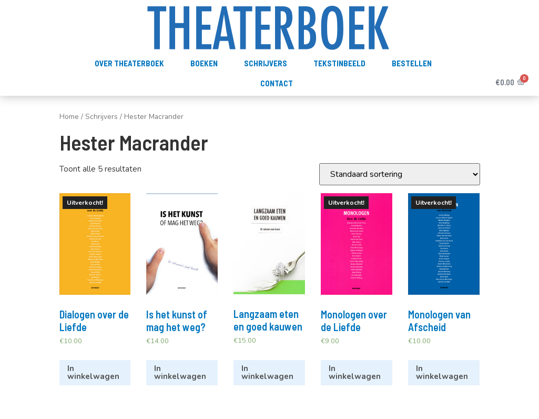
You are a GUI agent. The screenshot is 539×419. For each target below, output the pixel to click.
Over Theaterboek (129, 63)
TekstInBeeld (339, 63)
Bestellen (412, 63)
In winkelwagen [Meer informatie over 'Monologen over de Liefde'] (355, 372)
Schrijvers (265, 63)
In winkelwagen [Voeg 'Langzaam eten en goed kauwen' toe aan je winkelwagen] (267, 372)
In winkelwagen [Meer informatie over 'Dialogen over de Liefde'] (93, 372)
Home (69, 117)
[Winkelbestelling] (399, 174)
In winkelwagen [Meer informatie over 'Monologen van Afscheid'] (442, 372)
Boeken (204, 63)
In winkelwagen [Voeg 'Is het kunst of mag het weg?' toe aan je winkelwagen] (180, 372)
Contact (276, 83)
